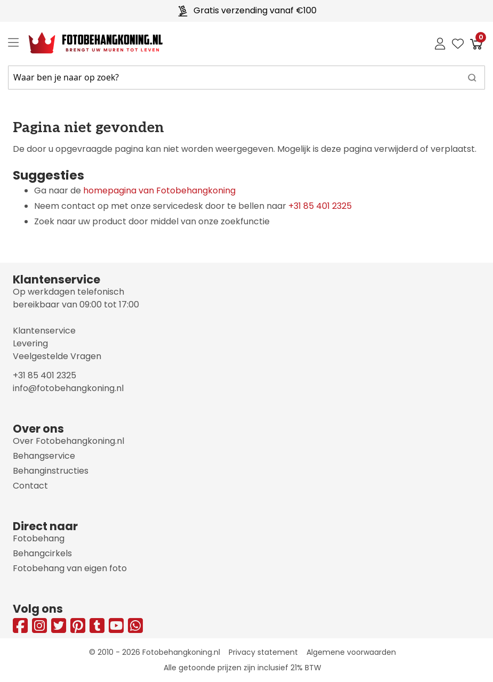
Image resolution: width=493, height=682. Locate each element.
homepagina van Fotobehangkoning (159, 190)
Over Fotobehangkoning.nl (68, 441)
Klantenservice (44, 330)
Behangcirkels (42, 553)
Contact (30, 486)
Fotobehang (38, 538)
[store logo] (87, 43)
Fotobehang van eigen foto (70, 568)
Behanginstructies (50, 471)
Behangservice (44, 456)
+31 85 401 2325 (320, 206)
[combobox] (246, 78)
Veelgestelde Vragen (57, 356)
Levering (30, 343)
